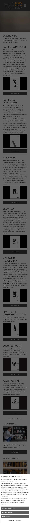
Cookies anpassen (6, 516)
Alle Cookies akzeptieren (8, 508)
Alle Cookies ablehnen (7, 512)
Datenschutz (19, 520)
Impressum (11, 520)
